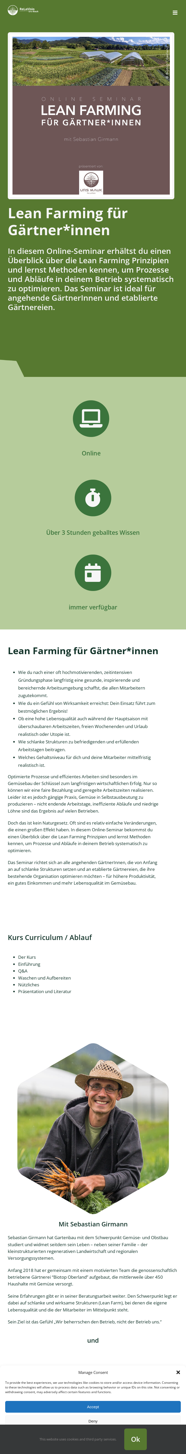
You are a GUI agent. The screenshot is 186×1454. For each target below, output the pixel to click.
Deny (93, 1421)
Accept (93, 1407)
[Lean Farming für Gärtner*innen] (91, 36)
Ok (135, 1439)
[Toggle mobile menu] (175, 12)
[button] (178, 1372)
